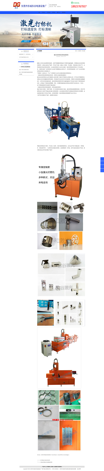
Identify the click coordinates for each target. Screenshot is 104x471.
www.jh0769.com (61, 454)
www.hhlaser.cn (54, 454)
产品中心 (43, 12)
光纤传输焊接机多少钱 (23, 57)
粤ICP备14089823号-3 (46, 468)
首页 (39, 12)
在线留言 (56, 466)
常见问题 (83, 50)
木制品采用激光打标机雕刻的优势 (46, 462)
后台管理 (79, 468)
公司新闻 (48, 12)
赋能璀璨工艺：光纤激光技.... (25, 54)
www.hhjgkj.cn (66, 454)
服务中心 (58, 12)
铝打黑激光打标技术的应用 (45, 460)
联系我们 (64, 12)
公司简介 (53, 12)
